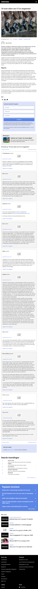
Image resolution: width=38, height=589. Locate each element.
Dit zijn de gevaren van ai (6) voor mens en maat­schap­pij (17, 494)
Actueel (15, 39)
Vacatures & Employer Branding (26, 566)
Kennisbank (4, 562)
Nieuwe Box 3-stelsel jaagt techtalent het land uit (16, 490)
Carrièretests (4, 559)
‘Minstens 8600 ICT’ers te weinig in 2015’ (19, 541)
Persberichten (22, 569)
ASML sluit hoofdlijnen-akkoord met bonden (14, 498)
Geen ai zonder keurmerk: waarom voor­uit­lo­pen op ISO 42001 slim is (17, 502)
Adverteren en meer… (23, 559)
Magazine (3, 566)
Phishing (3, 576)
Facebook (23, 587)
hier (30, 127)
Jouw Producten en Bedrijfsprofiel (26, 562)
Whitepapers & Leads (24, 564)
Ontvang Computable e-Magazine (8, 569)
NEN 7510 (3, 581)
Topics (2, 574)
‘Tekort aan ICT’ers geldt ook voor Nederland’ (20, 547)
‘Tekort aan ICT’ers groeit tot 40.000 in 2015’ (20, 530)
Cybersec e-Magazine (6, 571)
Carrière (20, 39)
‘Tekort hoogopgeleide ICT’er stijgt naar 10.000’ (21, 535)
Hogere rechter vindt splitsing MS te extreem (15, 506)
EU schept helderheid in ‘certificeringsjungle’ (20, 525)
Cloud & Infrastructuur (15, 517)
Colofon (3, 587)
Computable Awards (5, 564)
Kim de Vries (9, 43)
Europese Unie (27, 39)
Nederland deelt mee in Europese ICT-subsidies (21, 519)
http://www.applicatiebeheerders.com (21, 213)
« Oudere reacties (5, 149)
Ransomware (4, 578)
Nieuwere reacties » (32, 149)
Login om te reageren (7, 168)
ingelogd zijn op (11, 449)
